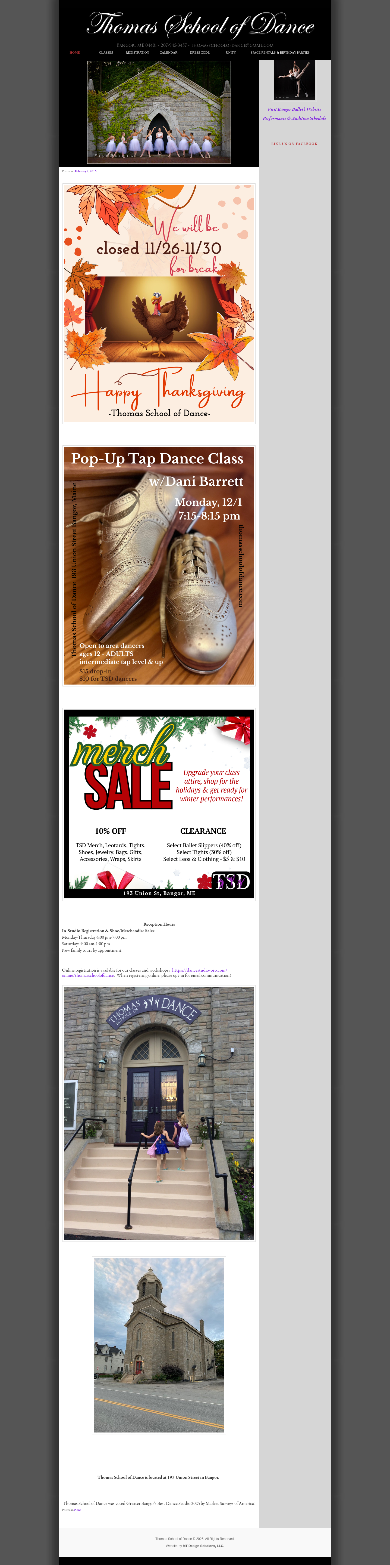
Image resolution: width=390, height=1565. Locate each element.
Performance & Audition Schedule (294, 118)
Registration (137, 52)
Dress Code (200, 52)
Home (75, 52)
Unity (231, 52)
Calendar (168, 52)
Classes (106, 52)
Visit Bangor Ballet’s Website (294, 109)
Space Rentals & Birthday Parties (262, 52)
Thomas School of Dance (198, 25)
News (77, 1510)
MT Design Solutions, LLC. (203, 1546)
